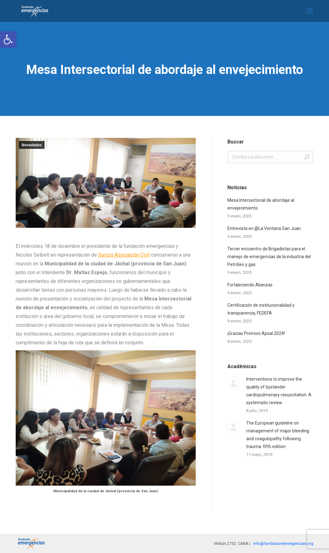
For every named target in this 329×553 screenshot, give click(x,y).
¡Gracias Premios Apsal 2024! (256, 333)
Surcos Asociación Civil (124, 255)
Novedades (32, 145)
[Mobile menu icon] (309, 11)
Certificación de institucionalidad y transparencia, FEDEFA (261, 309)
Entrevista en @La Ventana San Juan (264, 228)
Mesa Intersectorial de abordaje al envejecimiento (260, 204)
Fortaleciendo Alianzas (250, 284)
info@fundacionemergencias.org (283, 543)
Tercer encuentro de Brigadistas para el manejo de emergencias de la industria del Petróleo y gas (269, 256)
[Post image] (233, 383)
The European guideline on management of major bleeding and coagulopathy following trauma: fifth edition (277, 434)
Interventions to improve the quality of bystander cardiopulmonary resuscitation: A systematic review (278, 391)
